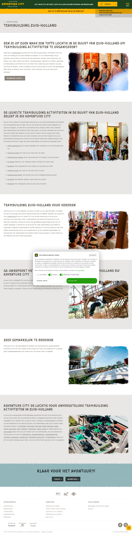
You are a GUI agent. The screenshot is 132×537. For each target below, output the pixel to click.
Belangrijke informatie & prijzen (98, 506)
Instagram (126, 525)
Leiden (56, 426)
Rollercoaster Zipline (52, 506)
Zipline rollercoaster (13, 146)
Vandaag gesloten (110, 13)
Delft (18, 429)
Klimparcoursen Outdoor (54, 514)
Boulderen (10, 166)
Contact (90, 509)
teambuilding (16, 53)
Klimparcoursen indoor (14, 175)
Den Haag (38, 426)
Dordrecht (24, 429)
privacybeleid (81, 270)
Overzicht (92, 255)
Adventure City (13, 4)
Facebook (120, 525)
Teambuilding (12, 22)
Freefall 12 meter (13, 171)
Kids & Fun (49, 517)
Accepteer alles (72, 281)
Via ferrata (10, 162)
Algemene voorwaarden (47, 532)
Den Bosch (12, 429)
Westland (50, 426)
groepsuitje (15, 437)
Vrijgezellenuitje (9, 514)
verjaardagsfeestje (51, 434)
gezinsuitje (40, 437)
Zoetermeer (32, 429)
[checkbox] (40, 275)
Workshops (7, 517)
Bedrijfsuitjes (8, 509)
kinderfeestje (12, 216)
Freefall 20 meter (13, 153)
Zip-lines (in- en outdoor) (54, 511)
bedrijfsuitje (27, 434)
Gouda (44, 429)
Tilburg (39, 429)
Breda (44, 426)
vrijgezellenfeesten (37, 434)
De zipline (10, 179)
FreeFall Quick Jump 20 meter (56, 509)
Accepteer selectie (41, 281)
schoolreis (7, 437)
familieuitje (32, 437)
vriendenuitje (23, 437)
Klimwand (10, 184)
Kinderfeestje (8, 506)
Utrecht (6, 429)
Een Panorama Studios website (120, 532)
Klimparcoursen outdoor (15, 157)
